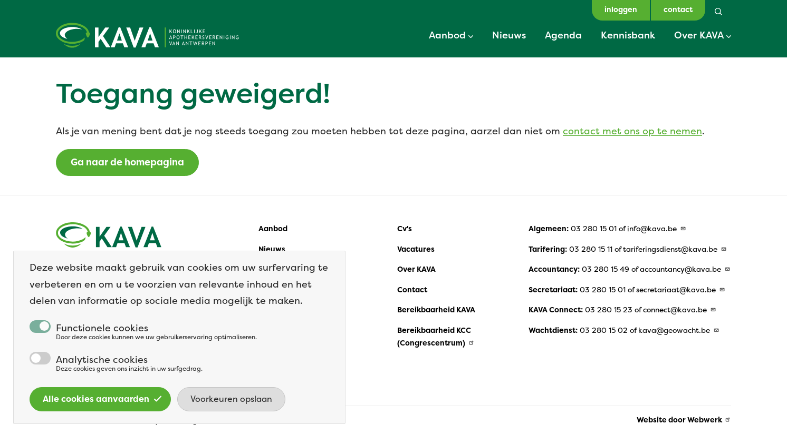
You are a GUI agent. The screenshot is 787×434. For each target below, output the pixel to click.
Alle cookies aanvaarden (102, 409)
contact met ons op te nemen (632, 131)
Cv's (404, 228)
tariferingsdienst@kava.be (675, 249)
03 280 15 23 (608, 309)
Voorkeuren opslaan (231, 409)
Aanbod (447, 34)
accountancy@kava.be (685, 269)
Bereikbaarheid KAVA (436, 309)
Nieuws (509, 34)
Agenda (563, 34)
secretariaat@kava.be (680, 289)
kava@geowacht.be (678, 330)
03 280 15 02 (604, 330)
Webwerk (709, 420)
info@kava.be (656, 228)
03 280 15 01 (594, 228)
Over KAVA (699, 34)
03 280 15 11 (590, 249)
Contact (412, 289)
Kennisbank (628, 34)
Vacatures (416, 249)
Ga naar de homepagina (127, 162)
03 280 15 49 (605, 269)
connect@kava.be (679, 309)
